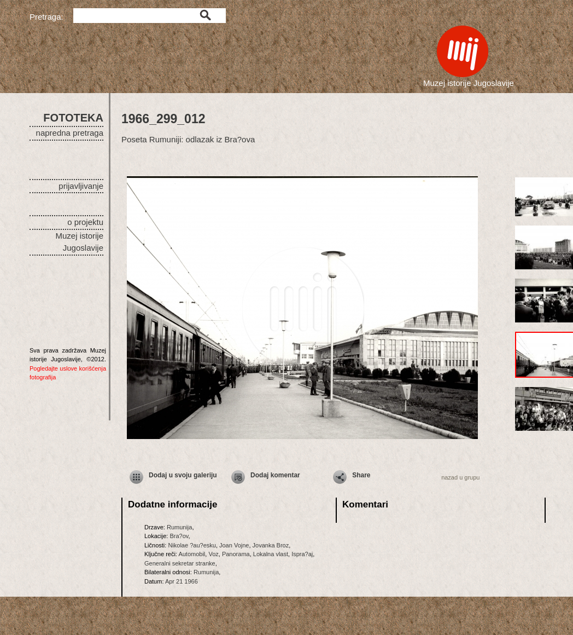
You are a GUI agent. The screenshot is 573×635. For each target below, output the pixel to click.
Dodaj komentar (275, 475)
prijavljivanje (81, 185)
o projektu (85, 222)
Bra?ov (178, 536)
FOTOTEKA (73, 118)
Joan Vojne (234, 545)
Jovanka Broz (271, 545)
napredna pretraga (69, 132)
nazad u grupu (460, 477)
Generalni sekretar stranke (179, 563)
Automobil (191, 554)
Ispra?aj (302, 554)
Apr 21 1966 (181, 581)
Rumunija (179, 527)
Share (361, 475)
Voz (213, 554)
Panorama (236, 554)
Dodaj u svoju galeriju (183, 475)
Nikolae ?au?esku (191, 545)
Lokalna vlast (270, 554)
